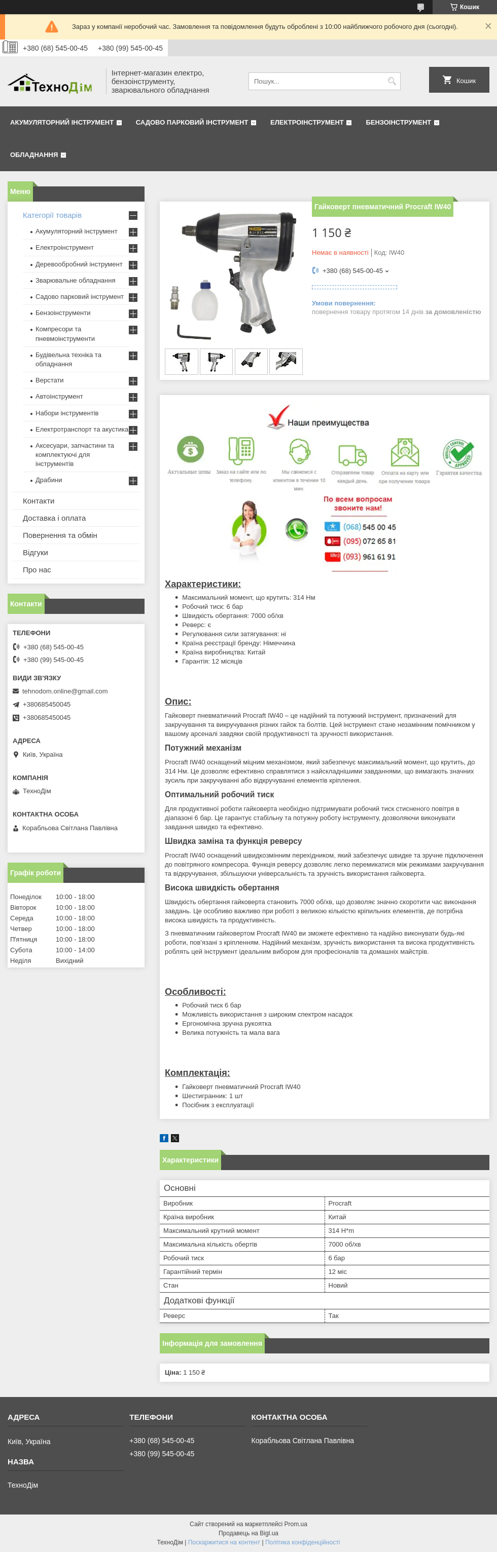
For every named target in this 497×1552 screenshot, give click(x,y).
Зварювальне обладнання (76, 280)
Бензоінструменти (63, 313)
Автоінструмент (59, 396)
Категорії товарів (52, 215)
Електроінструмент (307, 122)
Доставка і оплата (54, 518)
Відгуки (35, 552)
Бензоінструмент (398, 122)
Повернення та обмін (60, 535)
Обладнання (34, 155)
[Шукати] (392, 81)
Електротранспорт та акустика (82, 429)
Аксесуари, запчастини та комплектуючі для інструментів (75, 455)
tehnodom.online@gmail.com (65, 691)
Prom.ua (296, 1524)
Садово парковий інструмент (192, 122)
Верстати (50, 380)
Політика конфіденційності (302, 1542)
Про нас (37, 569)
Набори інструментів (67, 413)
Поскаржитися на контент (224, 1542)
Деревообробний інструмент (79, 264)
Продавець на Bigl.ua (248, 1533)
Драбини (49, 480)
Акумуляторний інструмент (62, 122)
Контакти (38, 500)
